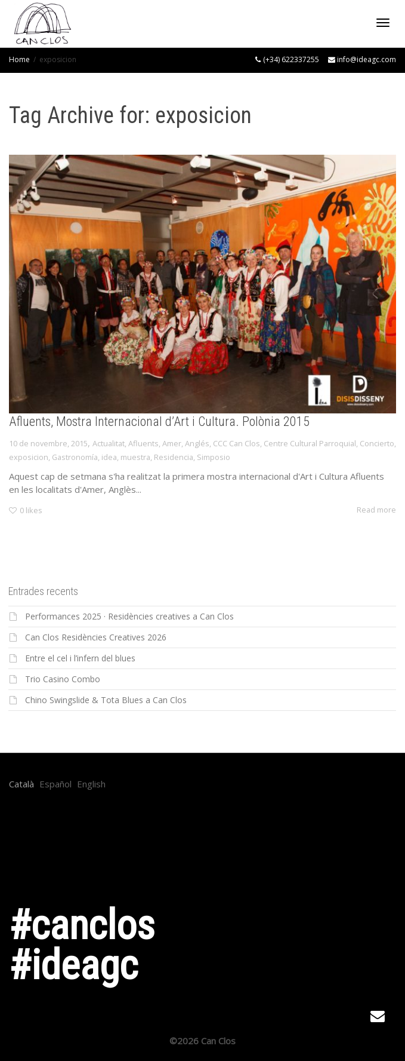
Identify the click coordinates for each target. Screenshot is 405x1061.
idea (109, 457)
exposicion (28, 457)
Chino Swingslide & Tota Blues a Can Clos (106, 700)
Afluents (143, 443)
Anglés (197, 443)
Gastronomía (75, 457)
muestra (135, 457)
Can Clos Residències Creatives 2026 (95, 637)
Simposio (213, 457)
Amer (171, 443)
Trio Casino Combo (62, 679)
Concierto (377, 443)
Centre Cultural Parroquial (310, 443)
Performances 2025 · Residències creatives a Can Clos (129, 616)
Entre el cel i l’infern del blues (80, 658)
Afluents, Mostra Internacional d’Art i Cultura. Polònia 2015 (159, 421)
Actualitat (108, 443)
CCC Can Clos (236, 443)
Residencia (173, 457)
